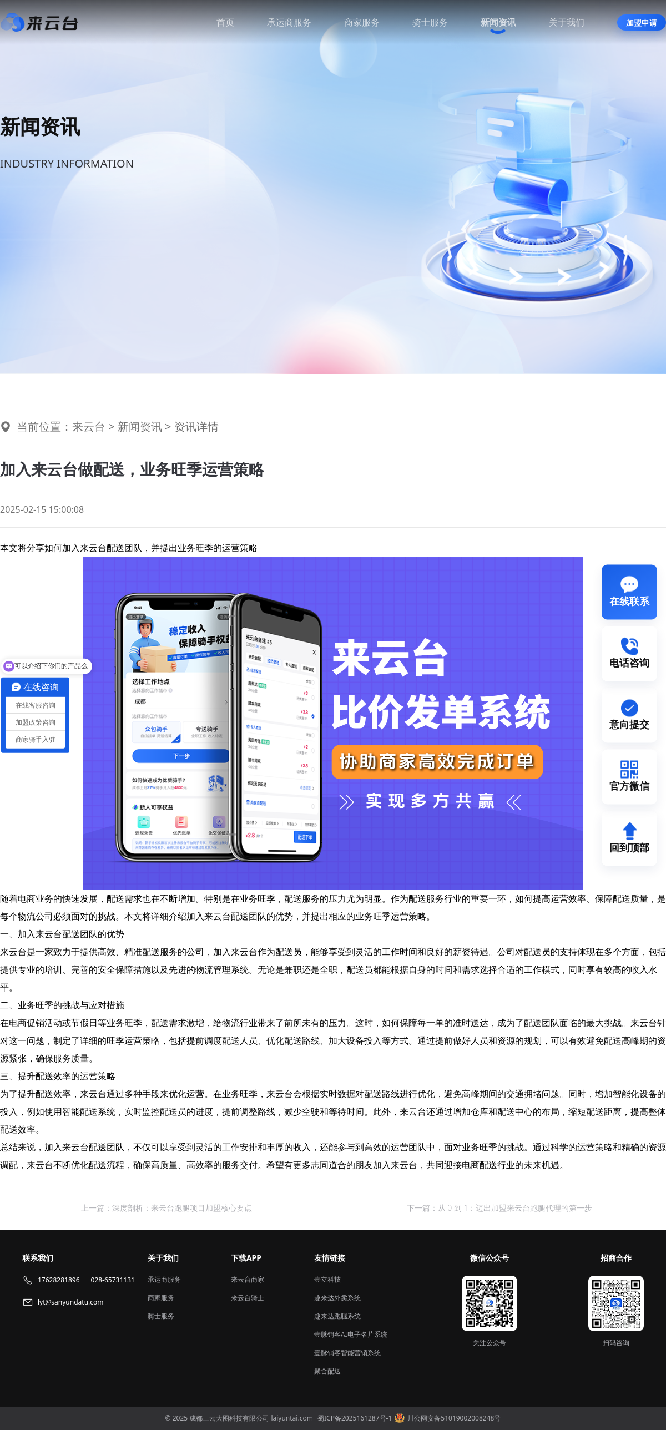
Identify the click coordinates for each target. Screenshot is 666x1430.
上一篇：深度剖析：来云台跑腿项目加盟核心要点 (166, 1207)
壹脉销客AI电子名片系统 (350, 1334)
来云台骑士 (247, 1297)
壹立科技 (327, 1279)
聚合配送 (327, 1371)
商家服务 (362, 22)
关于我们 (566, 22)
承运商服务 (289, 22)
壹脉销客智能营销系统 (347, 1352)
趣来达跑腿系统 (337, 1316)
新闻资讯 (498, 22)
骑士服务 (430, 22)
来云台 (88, 426)
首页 (225, 22)
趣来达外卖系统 (337, 1297)
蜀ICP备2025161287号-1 (354, 1418)
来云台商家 (247, 1279)
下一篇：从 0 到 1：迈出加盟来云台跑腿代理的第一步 (500, 1207)
